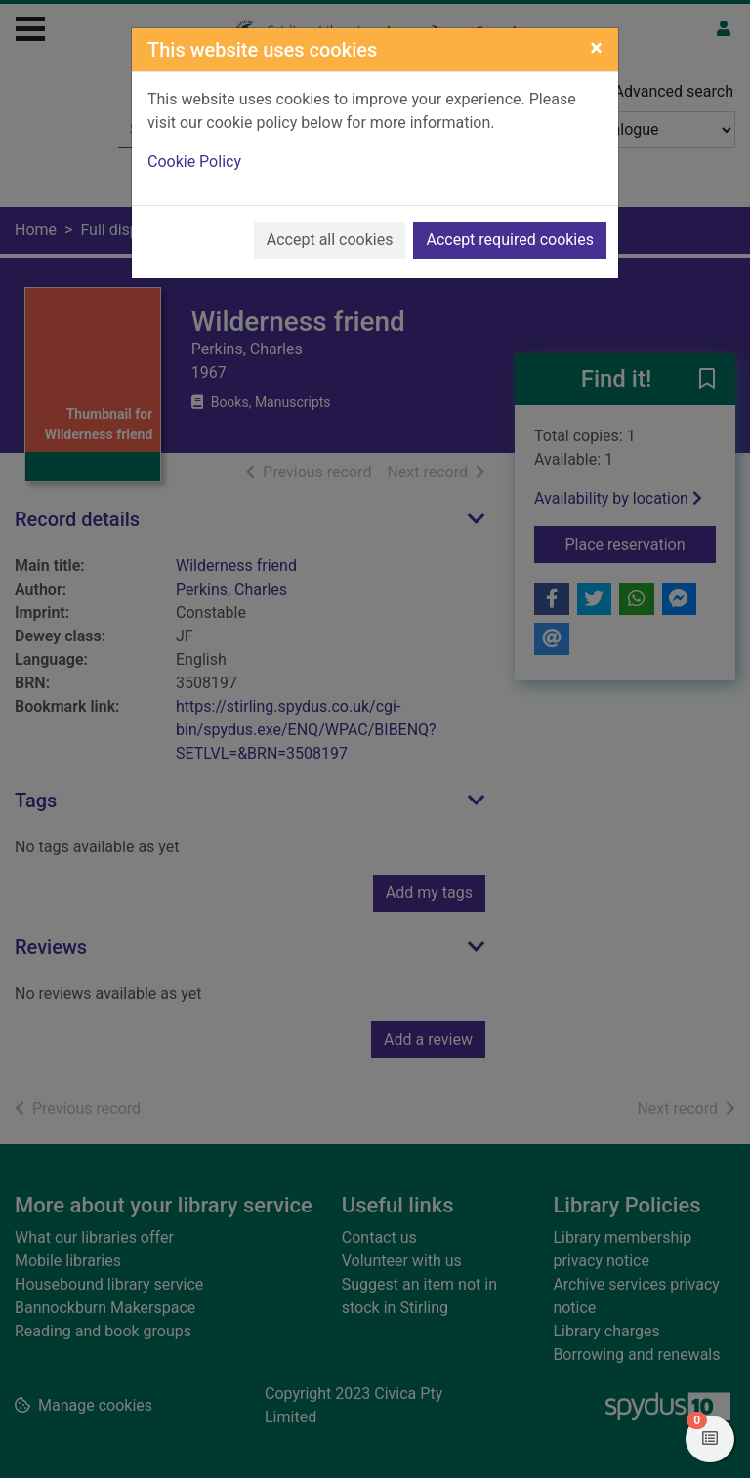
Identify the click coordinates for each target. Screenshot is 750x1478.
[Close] (596, 48)
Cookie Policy (194, 161)
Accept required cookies (510, 239)
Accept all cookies (330, 239)
